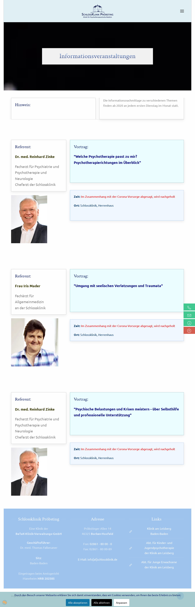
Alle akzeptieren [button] (77, 602)
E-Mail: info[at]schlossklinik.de (97, 559)
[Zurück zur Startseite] (97, 11)
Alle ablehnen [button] (102, 602)
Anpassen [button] (121, 602)
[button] (182, 11)
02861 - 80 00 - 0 (101, 544)
